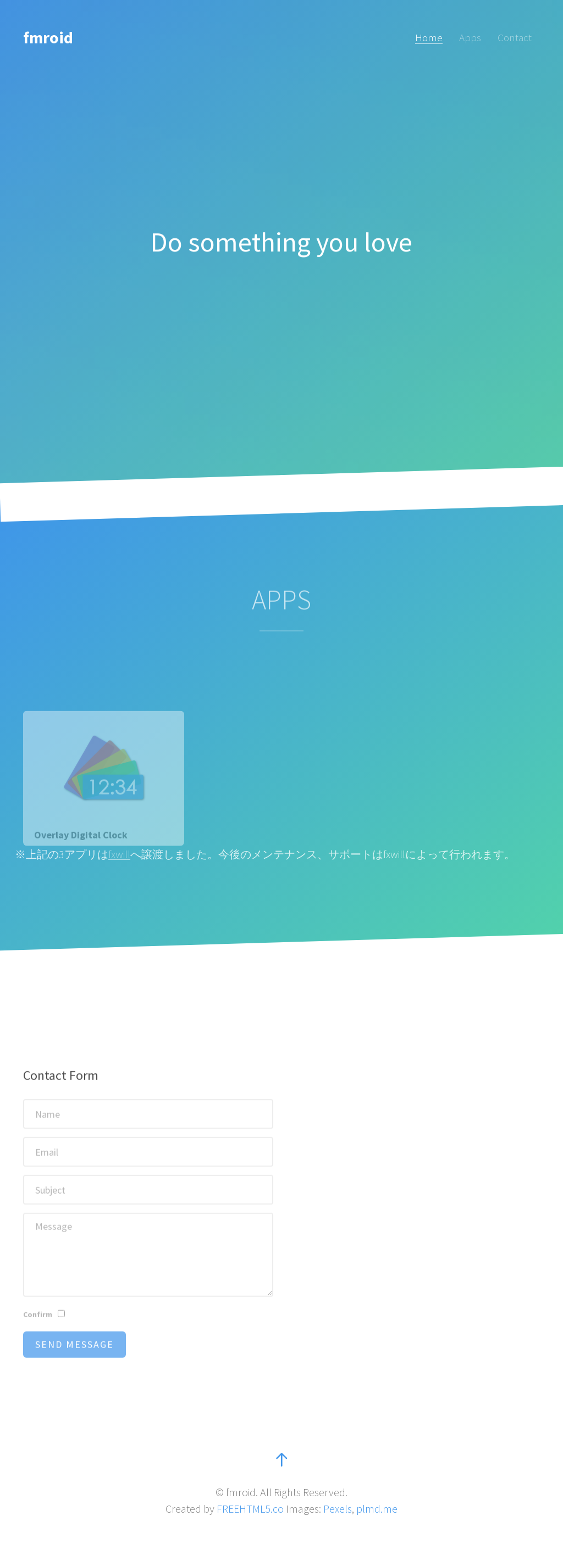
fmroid (48, 37)
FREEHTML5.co (250, 1508)
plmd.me (377, 1508)
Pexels (337, 1508)
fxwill (119, 854)
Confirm (37, 1333)
